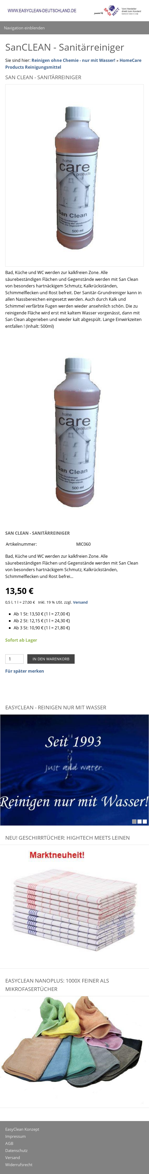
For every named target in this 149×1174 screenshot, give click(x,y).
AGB (9, 1143)
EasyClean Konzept (22, 1129)
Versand (80, 602)
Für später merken (24, 671)
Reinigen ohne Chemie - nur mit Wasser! (73, 60)
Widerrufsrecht (18, 1164)
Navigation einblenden (24, 27)
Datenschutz (16, 1150)
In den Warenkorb (51, 658)
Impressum (15, 1136)
